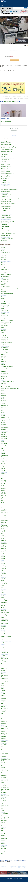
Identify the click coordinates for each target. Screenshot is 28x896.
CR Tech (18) (3, 344)
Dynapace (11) (3, 369)
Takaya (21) (3, 746)
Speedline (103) (4, 721)
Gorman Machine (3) (5, 438)
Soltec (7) (2, 713)
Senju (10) (3, 693)
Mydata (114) (3, 576)
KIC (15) (2, 497)
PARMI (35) (3, 605)
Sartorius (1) (3, 671)
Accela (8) (3, 247)
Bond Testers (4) (4, 193)
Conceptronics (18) (4, 339)
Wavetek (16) (3, 828)
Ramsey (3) (3, 643)
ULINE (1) (3, 803)
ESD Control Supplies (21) (6, 217)
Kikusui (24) (3, 498)
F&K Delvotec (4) (4, 400)
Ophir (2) (2, 592)
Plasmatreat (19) (4, 615)
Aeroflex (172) (3, 255)
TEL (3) (2, 765)
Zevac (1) (2, 853)
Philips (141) (3, 608)
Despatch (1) (3, 361)
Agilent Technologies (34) (6, 260)
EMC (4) (2, 379)
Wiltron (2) (3, 833)
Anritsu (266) (3, 272)
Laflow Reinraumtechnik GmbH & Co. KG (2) (5, 525)
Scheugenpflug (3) (4, 681)
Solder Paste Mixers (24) (6, 166)
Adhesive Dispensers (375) (6, 142)
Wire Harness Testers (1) (6, 206)
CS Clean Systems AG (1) (6, 351)
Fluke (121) (3, 414)
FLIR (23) (2, 412)
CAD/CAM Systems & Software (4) (8, 231)
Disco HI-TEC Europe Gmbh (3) (7, 366)
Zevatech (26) (3, 855)
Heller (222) (3, 448)
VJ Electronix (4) (4, 820)
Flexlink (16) (3, 408)
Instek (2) (2, 475)
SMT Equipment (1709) (5, 164)
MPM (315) (3, 571)
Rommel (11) (3, 661)
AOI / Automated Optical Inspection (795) (9, 189)
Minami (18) (3, 561)
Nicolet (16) (3, 578)
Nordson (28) (3, 582)
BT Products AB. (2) (4, 315)
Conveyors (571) (4, 212)
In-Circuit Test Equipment (6, 121)
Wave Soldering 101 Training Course (4, 865)
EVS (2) (2, 397)
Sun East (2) (3, 738)
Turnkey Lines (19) (5, 178)
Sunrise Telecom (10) (5, 739)
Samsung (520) (4, 668)
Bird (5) (2, 300)
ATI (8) (2, 289)
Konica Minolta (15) (4, 512)
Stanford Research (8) (5, 728)
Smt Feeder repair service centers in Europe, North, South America (13, 866)
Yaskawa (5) (3, 841)
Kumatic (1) (3, 518)
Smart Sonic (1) (4, 706)
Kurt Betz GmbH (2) (4, 520)
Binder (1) (2, 298)
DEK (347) (3, 357)
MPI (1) (2, 570)
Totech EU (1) (3, 785)
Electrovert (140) (4, 376)
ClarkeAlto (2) (3, 335)
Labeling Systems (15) (5, 235)
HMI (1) (2, 465)
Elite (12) (2, 378)
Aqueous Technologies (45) (6, 274)
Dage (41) (3, 354)
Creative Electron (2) (5, 345)
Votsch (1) (3, 822)
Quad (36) (3, 633)
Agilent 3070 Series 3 (5, 118)
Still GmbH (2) (3, 730)
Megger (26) (3, 556)
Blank (10, 8)
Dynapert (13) (3, 371)
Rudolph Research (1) (5, 665)
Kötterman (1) (3, 522)
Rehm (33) (3, 646)
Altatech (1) (3, 266)
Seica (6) (2, 691)
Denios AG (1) (3, 359)
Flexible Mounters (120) (6, 152)
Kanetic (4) (3, 490)
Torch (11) (3, 784)
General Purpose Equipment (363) (8, 233)
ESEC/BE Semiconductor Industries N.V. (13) (10, 388)
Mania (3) (2, 545)
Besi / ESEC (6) (4, 296)
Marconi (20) (3, 550)
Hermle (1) (3, 451)
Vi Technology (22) (4, 813)
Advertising (15, 878)
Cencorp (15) (3, 328)
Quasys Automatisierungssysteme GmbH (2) (6, 641)
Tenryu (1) (3, 767)
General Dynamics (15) (5, 427)
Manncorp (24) (3, 546)
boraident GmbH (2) (4, 310)
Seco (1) (2, 688)
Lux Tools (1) (3, 540)
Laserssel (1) (3, 528)
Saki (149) (3, 666)
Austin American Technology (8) (7, 293)
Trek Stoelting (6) (4, 792)
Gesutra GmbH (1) (4, 431)
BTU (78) (2, 317)
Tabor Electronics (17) (5, 744)
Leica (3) (2, 535)
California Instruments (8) (6, 322)
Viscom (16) (3, 815)
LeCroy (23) (3, 533)
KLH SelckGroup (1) (5, 503)
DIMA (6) (2, 362)
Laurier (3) (3, 530)
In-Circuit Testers (13, 50)
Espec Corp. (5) (4, 391)
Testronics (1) (3, 773)
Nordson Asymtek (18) (5, 583)
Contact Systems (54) (5, 340)
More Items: (10, 101)
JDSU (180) (3, 483)
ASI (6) (2, 277)
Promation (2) (3, 626)
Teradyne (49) (3, 769)
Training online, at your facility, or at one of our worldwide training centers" (22, 866)
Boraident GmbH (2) (5, 311)
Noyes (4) (2, 585)
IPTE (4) (2, 477)
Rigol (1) (2, 657)
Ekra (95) (2, 374)
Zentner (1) (3, 851)
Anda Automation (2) (5, 269)
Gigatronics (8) (3, 432)
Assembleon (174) (4, 281)
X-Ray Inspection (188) (5, 208)
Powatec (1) (3, 617)
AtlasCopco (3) (3, 291)
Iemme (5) (3, 470)
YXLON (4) (3, 850)
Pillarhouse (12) (4, 614)
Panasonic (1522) (4, 600)
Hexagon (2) (3, 453)
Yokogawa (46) (3, 848)
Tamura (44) (3, 748)
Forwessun (3, 124)
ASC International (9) (5, 276)
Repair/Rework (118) (5, 226)
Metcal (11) (3, 558)
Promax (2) (3, 628)
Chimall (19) (3, 332)
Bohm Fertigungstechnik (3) (6, 306)
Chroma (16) (3, 334)
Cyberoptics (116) (4, 352)
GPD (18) (2, 439)
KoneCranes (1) (4, 510)
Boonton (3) (3, 308)
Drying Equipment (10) (5, 215)
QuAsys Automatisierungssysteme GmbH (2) (6, 636)
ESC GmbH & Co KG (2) (5, 386)
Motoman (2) (3, 566)
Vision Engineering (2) (5, 817)
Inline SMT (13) (4, 471)
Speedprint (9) (3, 723)
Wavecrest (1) (3, 826)
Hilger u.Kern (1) (4, 460)
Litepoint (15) (3, 536)
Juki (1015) (3, 486)
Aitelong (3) (3, 264)
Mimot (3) (2, 559)
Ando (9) (2, 271)
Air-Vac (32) (3, 262)
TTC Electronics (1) (4, 800)
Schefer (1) (3, 680)
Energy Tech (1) (4, 383)
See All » (14, 134)
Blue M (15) (3, 301)
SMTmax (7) (3, 711)
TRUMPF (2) (3, 793)
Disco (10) (3, 364)
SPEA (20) (3, 719)
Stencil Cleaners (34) (5, 183)
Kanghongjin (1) (4, 492)
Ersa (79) (2, 385)
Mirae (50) (3, 563)
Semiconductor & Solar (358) (7, 238)
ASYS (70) (3, 284)
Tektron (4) (3, 762)
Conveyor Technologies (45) (6, 342)
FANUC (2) (3, 403)
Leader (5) (3, 531)
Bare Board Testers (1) (5, 191)
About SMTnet (9, 878)
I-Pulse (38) (3, 468)
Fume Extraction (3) (5, 222)
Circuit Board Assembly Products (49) (8, 147)
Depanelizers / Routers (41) (6, 213)
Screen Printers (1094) (5, 159)
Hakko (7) (2, 441)
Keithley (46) (3, 493)
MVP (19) (2, 575)
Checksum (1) (3, 330)
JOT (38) (2, 485)
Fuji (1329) (3, 422)
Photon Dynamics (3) (5, 612)
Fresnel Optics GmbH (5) (5, 419)
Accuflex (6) (3, 249)
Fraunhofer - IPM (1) (5, 417)
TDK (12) (2, 751)
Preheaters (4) (4, 224)
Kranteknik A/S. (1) (4, 514)
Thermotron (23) (4, 775)
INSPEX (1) (3, 473)
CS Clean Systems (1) (5, 349)
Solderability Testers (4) (6, 201)
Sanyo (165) (3, 670)
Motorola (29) (3, 568)
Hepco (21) (3, 450)
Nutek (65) (3, 587)
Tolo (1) (2, 782)
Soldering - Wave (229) (5, 171)
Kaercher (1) (3, 488)
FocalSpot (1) (3, 415)
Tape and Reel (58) (5, 175)
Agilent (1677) (3, 259)
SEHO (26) (3, 690)
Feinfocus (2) (3, 407)
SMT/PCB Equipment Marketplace (11, 860)
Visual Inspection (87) (5, 204)
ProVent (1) (3, 630)
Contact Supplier (14, 59)
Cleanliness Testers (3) (5, 196)
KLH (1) (2, 502)
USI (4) (2, 808)
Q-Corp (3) (3, 631)
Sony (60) (2, 715)
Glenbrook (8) (3, 434)
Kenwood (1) (3, 495)
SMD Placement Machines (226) (7, 163)
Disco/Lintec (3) (4, 368)
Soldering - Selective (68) (6, 169)
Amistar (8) (3, 267)
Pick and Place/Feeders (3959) (7, 158)
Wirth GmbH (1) (4, 835)
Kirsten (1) (3, 500)
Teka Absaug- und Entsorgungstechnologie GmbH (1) (5, 759)
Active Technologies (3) (5, 252)
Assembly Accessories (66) (6, 144)
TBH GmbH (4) (4, 749)
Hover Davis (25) (4, 466)
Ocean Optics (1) (4, 588)
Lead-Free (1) (4, 156)
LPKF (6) (2, 538)
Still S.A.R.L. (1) (4, 731)
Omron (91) (3, 590)
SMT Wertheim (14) (4, 708)
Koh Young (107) (4, 509)
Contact (20, 878)
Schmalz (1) (3, 683)
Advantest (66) (3, 254)
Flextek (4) (3, 410)
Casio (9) (2, 327)
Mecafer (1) (3, 554)
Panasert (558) (3, 599)
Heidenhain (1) (3, 445)
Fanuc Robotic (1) (4, 405)
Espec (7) (2, 390)
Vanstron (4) (3, 812)
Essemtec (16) (3, 393)
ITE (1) (2, 478)
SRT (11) (2, 724)
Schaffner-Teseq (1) (4, 678)
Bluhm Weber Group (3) (5, 303)
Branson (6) (3, 313)
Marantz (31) (3, 548)
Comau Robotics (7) (5, 337)
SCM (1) (2, 685)
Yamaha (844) (3, 840)
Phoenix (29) (3, 610)
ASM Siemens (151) (5, 279)
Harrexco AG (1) (4, 443)
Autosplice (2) (3, 294)
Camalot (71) (3, 323)
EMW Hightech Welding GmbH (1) (7, 381)
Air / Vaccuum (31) (5, 230)
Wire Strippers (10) (5, 240)
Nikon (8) (2, 580)
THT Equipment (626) (5, 176)
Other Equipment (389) (5, 236)
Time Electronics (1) (4, 779)
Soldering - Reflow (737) (6, 168)
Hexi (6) (2, 458)
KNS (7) (2, 507)
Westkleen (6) (3, 832)
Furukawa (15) (3, 425)
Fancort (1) (3, 402)
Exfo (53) (2, 398)
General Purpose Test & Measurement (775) (10, 198)
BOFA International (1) (5, 305)
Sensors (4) (3, 161)
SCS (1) (2, 686)
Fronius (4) (3, 420)
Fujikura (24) (3, 424)
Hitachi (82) (3, 463)
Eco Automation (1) (4, 373)
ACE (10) (2, 250)
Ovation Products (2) (5, 597)
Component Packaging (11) (6, 151)
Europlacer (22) (4, 395)
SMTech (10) (3, 710)
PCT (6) (2, 607)
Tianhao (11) (3, 777)
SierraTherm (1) (4, 701)
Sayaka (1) (3, 673)
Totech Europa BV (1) (5, 787)
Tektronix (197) (3, 764)
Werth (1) (2, 830)
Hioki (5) (2, 461)
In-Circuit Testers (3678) (6, 199)
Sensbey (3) (3, 695)
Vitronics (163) (3, 818)
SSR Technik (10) (4, 726)
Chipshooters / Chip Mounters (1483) (8, 146)
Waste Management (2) (6, 185)
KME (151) (3, 505)
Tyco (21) (2, 802)
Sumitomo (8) (3, 736)
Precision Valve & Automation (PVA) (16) (4, 620)
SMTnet (2, 860)
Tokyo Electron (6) (4, 780)
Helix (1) (2, 446)
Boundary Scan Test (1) (6, 194)
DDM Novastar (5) (4, 356)
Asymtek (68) (3, 283)
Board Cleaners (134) (5, 182)
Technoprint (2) (4, 756)
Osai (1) (2, 595)
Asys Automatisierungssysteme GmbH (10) (9, 288)
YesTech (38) (3, 846)
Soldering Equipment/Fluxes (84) (7, 173)
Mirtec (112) (3, 565)
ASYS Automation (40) (5, 286)
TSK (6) (2, 798)
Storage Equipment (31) (6, 218)
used (11, 52)
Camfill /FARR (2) (4, 325)
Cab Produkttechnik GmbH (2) (7, 320)
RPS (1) (2, 663)
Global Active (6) (4, 436)
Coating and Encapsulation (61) (7, 149)
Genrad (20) (3, 429)
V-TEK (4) (2, 810)
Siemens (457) (3, 700)
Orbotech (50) (3, 593)
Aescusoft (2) (3, 257)
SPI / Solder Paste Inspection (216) (8, 203)
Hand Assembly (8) (5, 154)
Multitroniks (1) (3, 573)
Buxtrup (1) (3, 318)
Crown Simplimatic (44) (5, 347)
